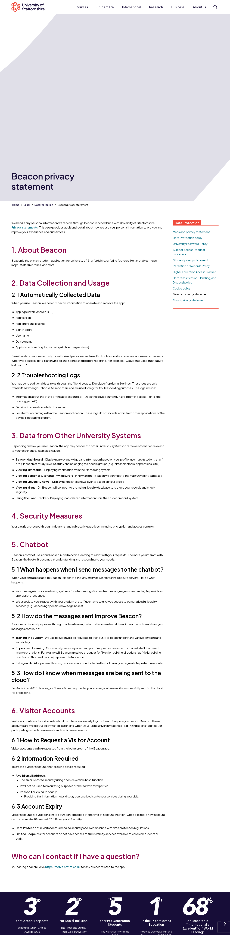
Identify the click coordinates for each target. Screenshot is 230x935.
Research (156, 7)
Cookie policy (181, 288)
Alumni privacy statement (189, 300)
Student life (105, 7)
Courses (82, 7)
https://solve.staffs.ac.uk (62, 867)
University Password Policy (190, 244)
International (131, 7)
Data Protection (44, 204)
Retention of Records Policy (191, 266)
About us (199, 7)
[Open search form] (215, 7)
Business (177, 7)
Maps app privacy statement (191, 232)
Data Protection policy (187, 238)
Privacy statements (24, 227)
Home (15, 204)
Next (224, 927)
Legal (27, 204)
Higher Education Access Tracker (194, 272)
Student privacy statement (190, 260)
